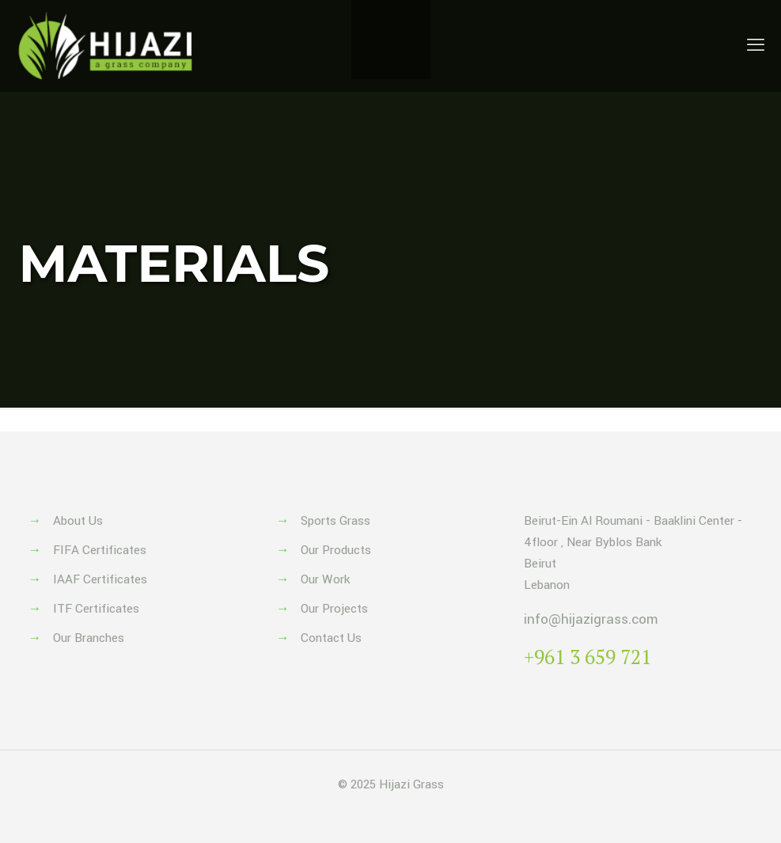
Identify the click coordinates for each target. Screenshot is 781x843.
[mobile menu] (755, 45)
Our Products (336, 550)
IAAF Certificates (100, 579)
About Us (78, 521)
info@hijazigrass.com (591, 619)
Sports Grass (335, 521)
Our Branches (88, 638)
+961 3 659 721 (587, 657)
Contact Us (331, 638)
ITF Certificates (96, 608)
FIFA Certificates (99, 550)
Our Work (325, 579)
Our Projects (334, 608)
